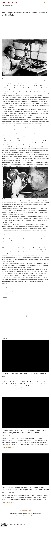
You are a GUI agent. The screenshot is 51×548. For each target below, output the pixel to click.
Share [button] (46, 291)
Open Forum (11, 9)
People (11, 293)
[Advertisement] (25, 27)
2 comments (9, 391)
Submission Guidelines (23, 9)
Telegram (33, 515)
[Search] (45, 2)
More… (42, 9)
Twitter (23, 515)
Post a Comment (10, 447)
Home (3, 9)
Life (8, 293)
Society (16, 293)
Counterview (10, 3)
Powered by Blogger (25, 510)
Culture (4, 293)
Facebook (27, 515)
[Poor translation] (5, 526)
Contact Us (34, 9)
